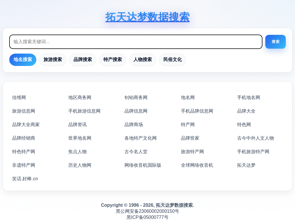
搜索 (275, 41)
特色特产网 (23, 151)
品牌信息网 (136, 111)
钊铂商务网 (136, 97)
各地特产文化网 (140, 138)
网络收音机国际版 (142, 165)
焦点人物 (77, 151)
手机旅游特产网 (253, 151)
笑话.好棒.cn (25, 178)
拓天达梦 (246, 165)
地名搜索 (23, 59)
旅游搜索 (53, 59)
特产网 (188, 124)
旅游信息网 (23, 111)
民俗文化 (172, 59)
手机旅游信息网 (84, 111)
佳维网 (19, 97)
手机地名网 (248, 97)
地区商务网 (79, 97)
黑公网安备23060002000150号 (147, 211)
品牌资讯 (77, 124)
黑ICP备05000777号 (147, 217)
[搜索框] (135, 42)
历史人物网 (79, 165)
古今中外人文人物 (255, 138)
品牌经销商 (23, 138)
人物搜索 (142, 59)
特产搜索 (112, 59)
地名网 (188, 97)
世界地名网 (79, 138)
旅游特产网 (192, 151)
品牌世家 (190, 138)
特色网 (244, 124)
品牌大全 (246, 111)
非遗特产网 (23, 165)
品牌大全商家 (26, 124)
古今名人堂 (136, 151)
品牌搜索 (82, 59)
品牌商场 (133, 124)
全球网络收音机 (197, 165)
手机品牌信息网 (197, 111)
